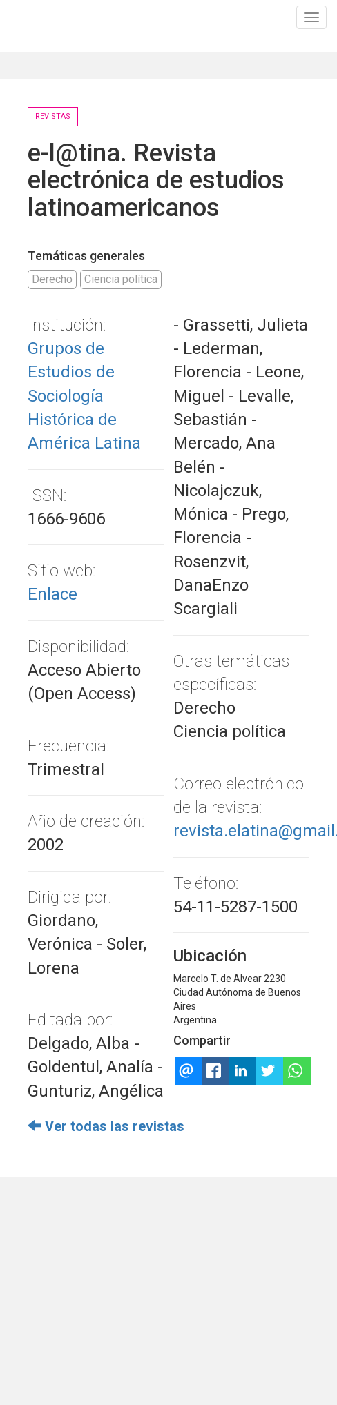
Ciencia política (120, 279)
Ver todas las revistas (106, 1126)
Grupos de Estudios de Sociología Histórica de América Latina (84, 396)
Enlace (52, 594)
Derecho (52, 279)
